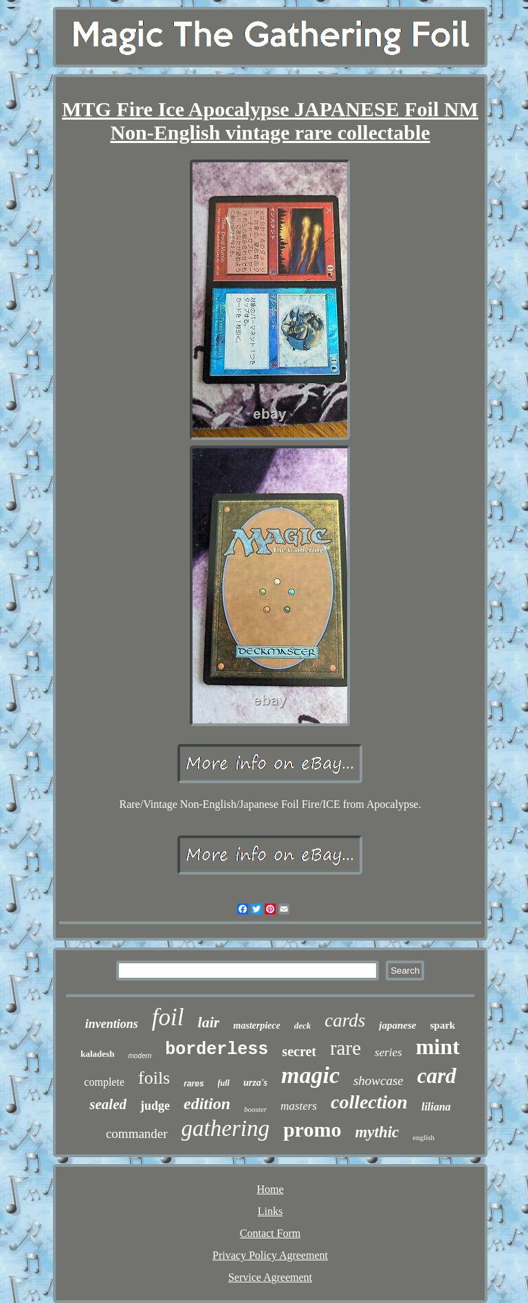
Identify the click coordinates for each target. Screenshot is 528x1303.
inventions (111, 1024)
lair (209, 1022)
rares (194, 1083)
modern (139, 1056)
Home (269, 1189)
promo (312, 1129)
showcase (378, 1080)
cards (344, 1020)
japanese (397, 1025)
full (224, 1083)
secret (299, 1051)
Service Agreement (270, 1277)
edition (207, 1104)
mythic (377, 1132)
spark (442, 1025)
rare (345, 1048)
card (436, 1076)
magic (310, 1075)
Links (270, 1211)
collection (369, 1102)
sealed (107, 1104)
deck (302, 1025)
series (388, 1052)
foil (168, 1017)
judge (155, 1106)
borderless (216, 1050)
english (423, 1137)
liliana (436, 1107)
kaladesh (97, 1054)
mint (438, 1046)
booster (255, 1109)
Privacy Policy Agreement (270, 1255)
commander (137, 1133)
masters (298, 1106)
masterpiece (256, 1025)
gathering (226, 1128)
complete (104, 1082)
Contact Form (270, 1233)
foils (154, 1078)
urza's (255, 1082)
